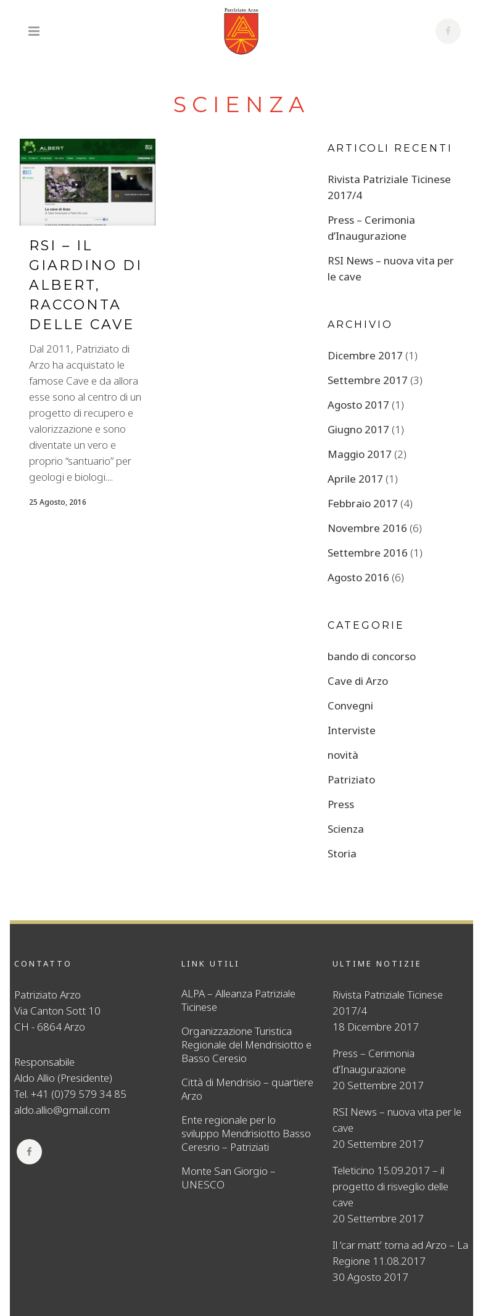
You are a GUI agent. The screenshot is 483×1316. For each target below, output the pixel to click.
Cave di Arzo (358, 681)
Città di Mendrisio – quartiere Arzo (247, 1089)
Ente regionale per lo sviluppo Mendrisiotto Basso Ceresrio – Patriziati (246, 1133)
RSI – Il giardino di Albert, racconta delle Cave (85, 285)
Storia (342, 853)
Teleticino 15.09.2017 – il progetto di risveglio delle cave (390, 1186)
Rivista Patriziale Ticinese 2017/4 (387, 1002)
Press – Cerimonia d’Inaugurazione (373, 1061)
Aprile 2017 (355, 479)
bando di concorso (372, 656)
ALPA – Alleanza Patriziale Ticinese (238, 1000)
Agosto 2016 (358, 577)
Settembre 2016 (368, 553)
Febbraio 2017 (363, 503)
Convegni (350, 705)
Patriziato (351, 779)
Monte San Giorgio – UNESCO (228, 1177)
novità (343, 755)
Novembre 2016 (367, 528)
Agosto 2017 (358, 405)
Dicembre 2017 (365, 355)
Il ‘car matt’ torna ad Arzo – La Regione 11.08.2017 (400, 1253)
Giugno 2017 (358, 429)
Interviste (352, 730)
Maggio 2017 (360, 454)
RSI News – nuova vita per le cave (396, 1120)
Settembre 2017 (368, 380)
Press (341, 804)
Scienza (346, 829)
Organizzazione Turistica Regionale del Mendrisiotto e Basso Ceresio (246, 1044)
